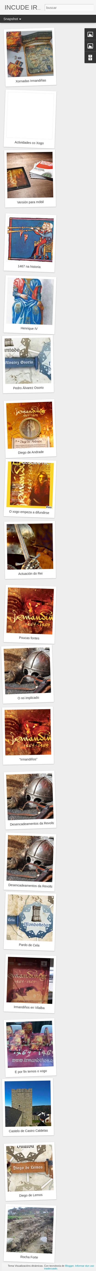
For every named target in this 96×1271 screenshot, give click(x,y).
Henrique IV (29, 328)
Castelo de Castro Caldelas (28, 1131)
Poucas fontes (29, 638)
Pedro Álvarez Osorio (28, 388)
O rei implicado (28, 698)
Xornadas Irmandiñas (31, 81)
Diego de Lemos (30, 1195)
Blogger (69, 1265)
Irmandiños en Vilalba (29, 1007)
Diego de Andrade (31, 452)
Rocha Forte (29, 1257)
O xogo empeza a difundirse (29, 512)
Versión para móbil (30, 202)
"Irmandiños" (28, 759)
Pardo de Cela (29, 945)
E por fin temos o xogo (31, 1071)
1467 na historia (29, 266)
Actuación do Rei (30, 574)
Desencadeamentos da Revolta (32, 823)
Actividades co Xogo (29, 142)
